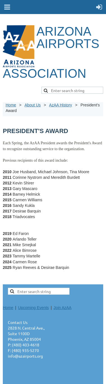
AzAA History (60, 105)
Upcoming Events (33, 307)
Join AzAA (63, 307)
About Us (32, 105)
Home (11, 105)
